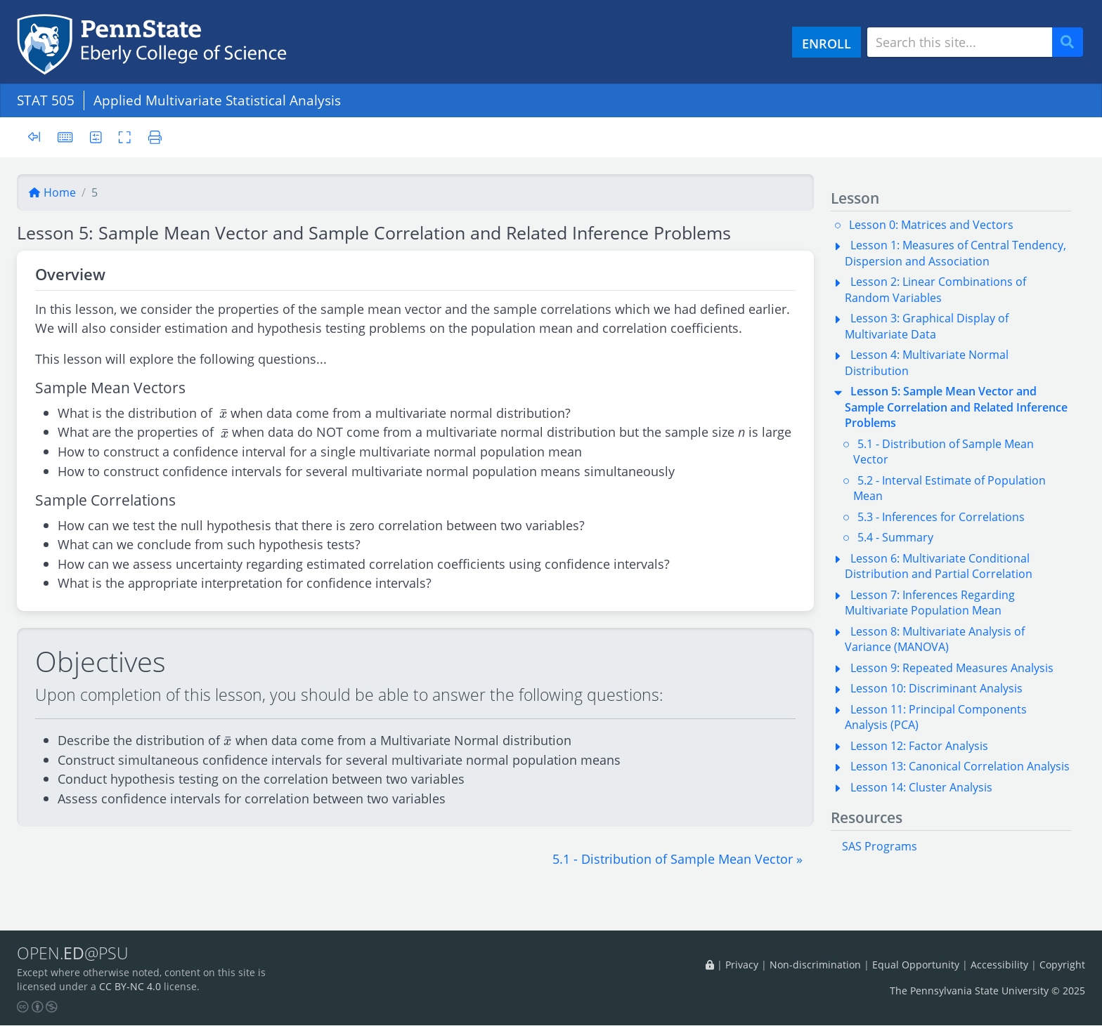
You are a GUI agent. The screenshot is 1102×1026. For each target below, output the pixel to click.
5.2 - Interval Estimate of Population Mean (949, 488)
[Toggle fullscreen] (125, 136)
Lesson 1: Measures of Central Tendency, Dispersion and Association (955, 252)
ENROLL (826, 43)
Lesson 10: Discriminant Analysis (936, 688)
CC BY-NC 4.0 (130, 987)
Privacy (741, 964)
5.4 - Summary (895, 537)
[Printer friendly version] (151, 136)
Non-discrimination (815, 964)
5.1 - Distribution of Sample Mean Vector (943, 451)
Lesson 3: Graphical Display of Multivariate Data (927, 325)
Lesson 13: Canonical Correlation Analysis (960, 766)
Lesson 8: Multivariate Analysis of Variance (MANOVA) (935, 639)
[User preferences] (96, 136)
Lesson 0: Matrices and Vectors (931, 224)
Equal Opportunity (915, 964)
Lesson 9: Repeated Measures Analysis (952, 668)
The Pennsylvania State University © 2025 (987, 990)
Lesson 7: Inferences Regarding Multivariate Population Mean (930, 602)
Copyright (1062, 964)
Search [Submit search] (1072, 42)
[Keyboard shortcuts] (65, 136)
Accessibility (999, 964)
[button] (677, 858)
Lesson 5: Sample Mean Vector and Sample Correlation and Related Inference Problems (956, 406)
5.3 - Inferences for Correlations (941, 517)
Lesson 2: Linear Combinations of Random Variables (935, 289)
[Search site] (960, 42)
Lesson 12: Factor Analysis (919, 746)
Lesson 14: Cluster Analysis (921, 787)
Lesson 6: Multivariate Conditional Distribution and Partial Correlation (938, 566)
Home (52, 192)
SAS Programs (879, 846)
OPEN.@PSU (73, 953)
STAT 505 (45, 100)
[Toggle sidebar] (38, 137)
